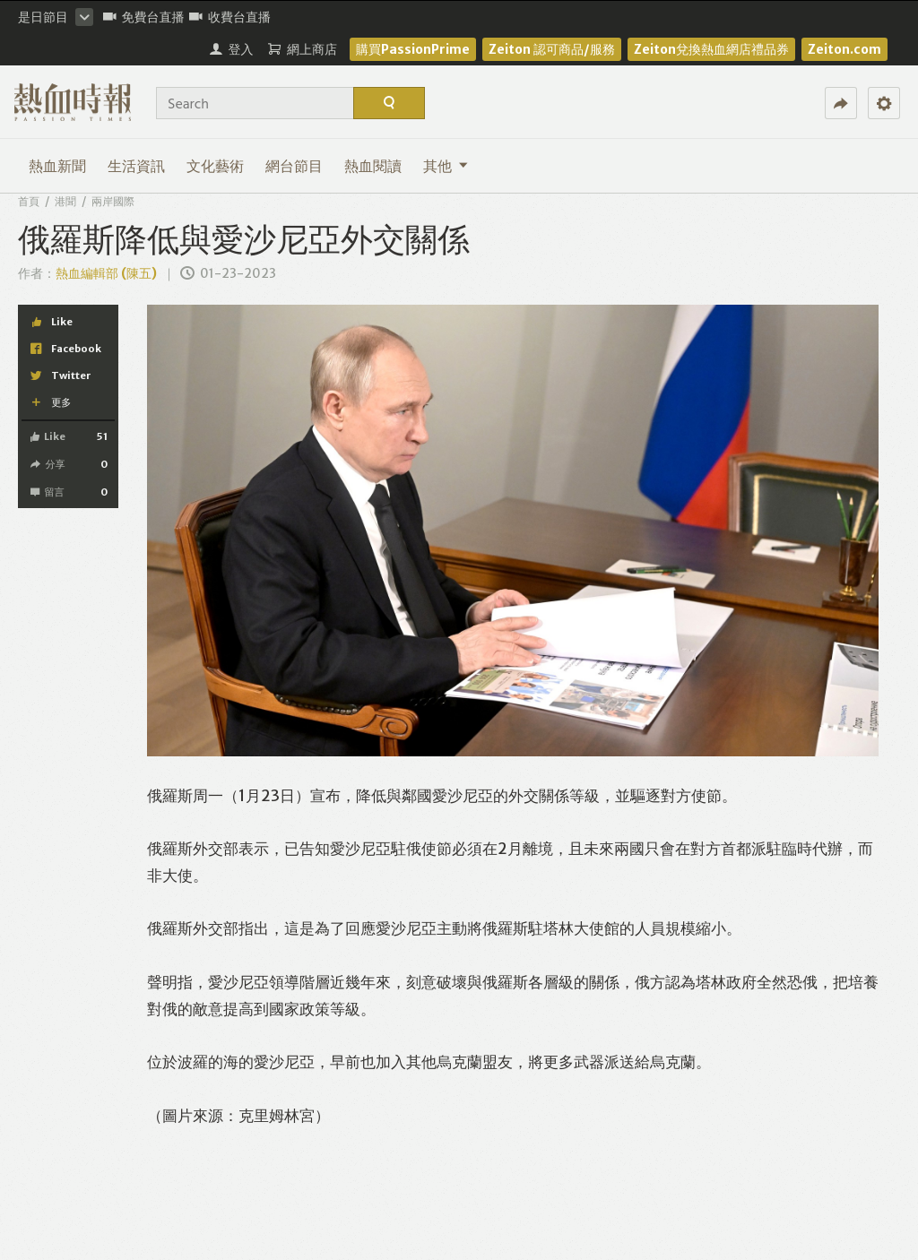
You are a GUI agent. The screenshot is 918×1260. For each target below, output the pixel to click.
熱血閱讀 (373, 166)
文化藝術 (215, 166)
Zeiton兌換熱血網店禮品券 (711, 49)
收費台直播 (230, 17)
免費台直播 (144, 17)
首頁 (28, 201)
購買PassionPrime (413, 49)
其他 (445, 166)
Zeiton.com (844, 49)
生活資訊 (136, 166)
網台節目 (294, 166)
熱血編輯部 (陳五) (106, 273)
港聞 (65, 201)
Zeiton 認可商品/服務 (552, 49)
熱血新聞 (57, 166)
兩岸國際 (112, 201)
